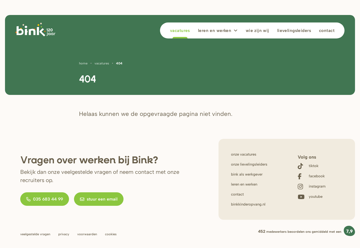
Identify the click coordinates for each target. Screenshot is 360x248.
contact (237, 194)
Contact (326, 30)
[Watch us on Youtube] (312, 197)
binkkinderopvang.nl (248, 204)
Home (83, 63)
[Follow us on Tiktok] (312, 166)
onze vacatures (243, 154)
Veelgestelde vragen (35, 234)
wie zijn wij (257, 30)
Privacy (63, 234)
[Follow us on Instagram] (312, 186)
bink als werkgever (246, 174)
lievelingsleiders (294, 30)
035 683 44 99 (44, 199)
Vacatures (180, 30)
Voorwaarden (87, 234)
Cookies (110, 234)
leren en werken (214, 30)
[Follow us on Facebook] (312, 176)
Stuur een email (99, 199)
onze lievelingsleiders (249, 164)
